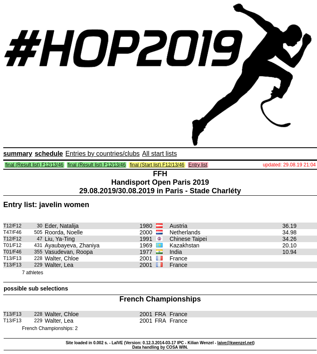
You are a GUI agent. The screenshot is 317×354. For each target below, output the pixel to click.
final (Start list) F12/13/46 (157, 165)
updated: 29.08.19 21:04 (289, 165)
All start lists (159, 153)
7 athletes (32, 272)
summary (17, 153)
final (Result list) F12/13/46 (34, 165)
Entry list (198, 165)
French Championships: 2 (50, 328)
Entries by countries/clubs (103, 153)
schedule (49, 153)
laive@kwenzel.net (235, 343)
